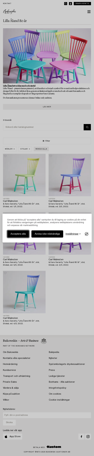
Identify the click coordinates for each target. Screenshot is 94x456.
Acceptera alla (18, 234)
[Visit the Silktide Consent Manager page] (86, 234)
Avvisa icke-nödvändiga (47, 234)
